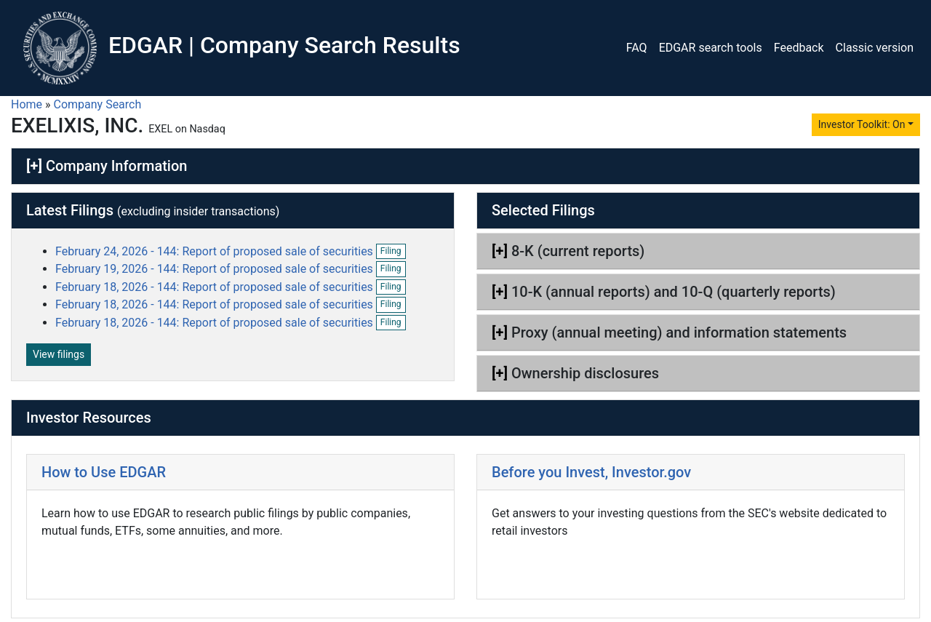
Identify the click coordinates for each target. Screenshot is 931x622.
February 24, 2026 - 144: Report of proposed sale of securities (215, 251)
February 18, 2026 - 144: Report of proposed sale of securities (215, 287)
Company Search (98, 104)
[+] (34, 166)
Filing (393, 252)
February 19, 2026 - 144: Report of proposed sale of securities (215, 269)
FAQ (636, 48)
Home (26, 104)
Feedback (799, 48)
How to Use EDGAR (103, 472)
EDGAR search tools (710, 48)
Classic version (875, 48)
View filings (58, 354)
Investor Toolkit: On (862, 124)
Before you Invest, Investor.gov (591, 472)
